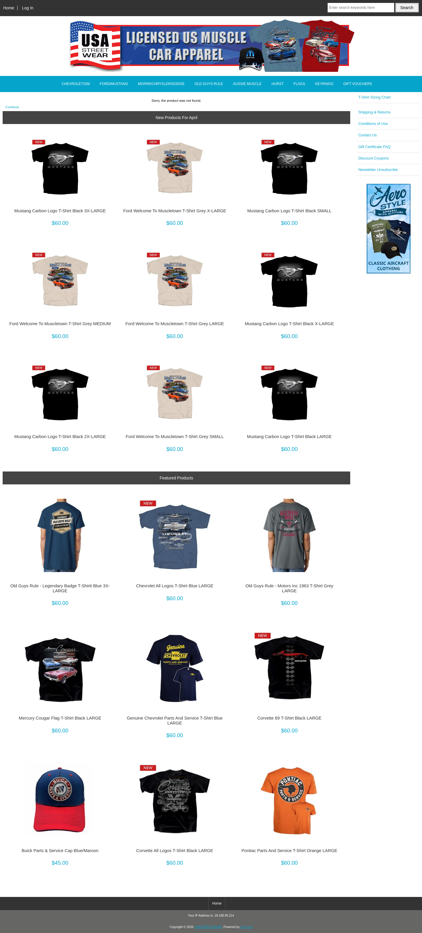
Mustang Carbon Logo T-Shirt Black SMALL (289, 210)
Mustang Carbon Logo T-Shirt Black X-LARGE (289, 323)
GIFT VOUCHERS (357, 84)
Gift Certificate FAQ (374, 147)
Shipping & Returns (374, 112)
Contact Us (367, 135)
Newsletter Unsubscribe (378, 169)
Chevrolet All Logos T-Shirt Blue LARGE (174, 585)
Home (8, 8)
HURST (277, 84)
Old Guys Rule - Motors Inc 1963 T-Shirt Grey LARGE (289, 588)
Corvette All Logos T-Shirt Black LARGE (174, 850)
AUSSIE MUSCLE (247, 84)
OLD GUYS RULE (209, 84)
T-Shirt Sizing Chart (374, 97)
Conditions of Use (373, 123)
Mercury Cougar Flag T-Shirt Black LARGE (60, 718)
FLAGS (299, 84)
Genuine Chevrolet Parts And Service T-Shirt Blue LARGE (175, 720)
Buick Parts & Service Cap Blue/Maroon (60, 850)
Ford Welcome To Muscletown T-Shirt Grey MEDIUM (60, 323)
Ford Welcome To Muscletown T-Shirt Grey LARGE (174, 323)
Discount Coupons (373, 158)
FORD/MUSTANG (114, 84)
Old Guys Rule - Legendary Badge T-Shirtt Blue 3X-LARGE (60, 588)
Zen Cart (247, 927)
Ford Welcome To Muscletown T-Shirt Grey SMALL (175, 436)
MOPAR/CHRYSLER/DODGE (161, 84)
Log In (27, 8)
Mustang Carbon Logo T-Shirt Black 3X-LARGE (60, 210)
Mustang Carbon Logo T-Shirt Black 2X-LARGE (60, 436)
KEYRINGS (324, 84)
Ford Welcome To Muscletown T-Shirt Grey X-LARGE (174, 210)
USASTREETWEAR (208, 927)
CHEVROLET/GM (76, 84)
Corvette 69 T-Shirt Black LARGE (289, 718)
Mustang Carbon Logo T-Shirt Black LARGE (289, 436)
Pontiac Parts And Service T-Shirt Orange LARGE (289, 850)
